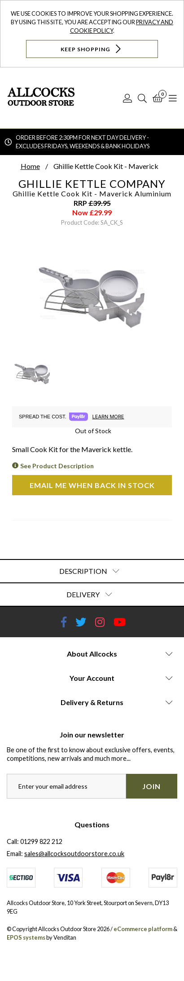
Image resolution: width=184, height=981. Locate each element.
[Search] (142, 98)
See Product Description (57, 466)
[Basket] (158, 98)
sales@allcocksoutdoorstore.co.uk (74, 853)
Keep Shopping (92, 48)
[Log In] (127, 98)
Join (151, 786)
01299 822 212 (41, 841)
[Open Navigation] (173, 98)
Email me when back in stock (92, 485)
